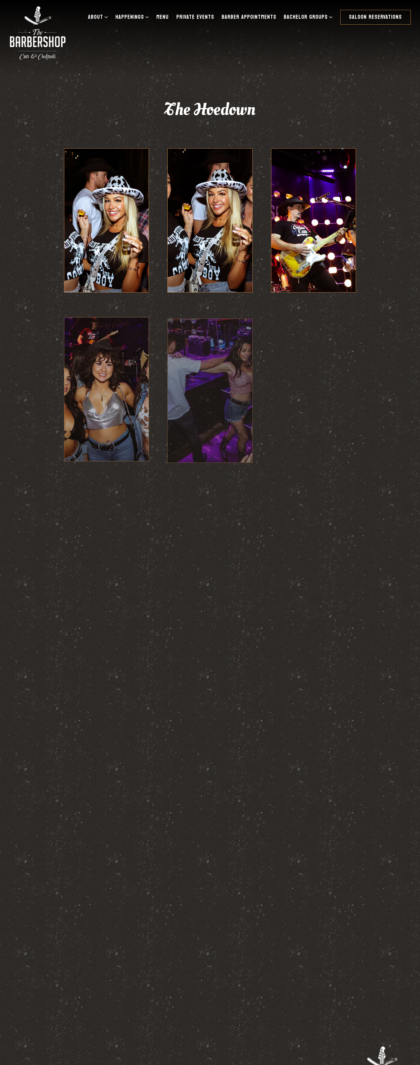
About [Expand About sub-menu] (99, 17)
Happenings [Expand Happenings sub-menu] (133, 17)
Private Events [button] (195, 17)
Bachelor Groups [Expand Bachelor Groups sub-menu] (309, 17)
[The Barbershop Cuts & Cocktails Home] (37, 32)
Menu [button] (162, 17)
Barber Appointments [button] (249, 17)
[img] (106, 220)
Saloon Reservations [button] (375, 17)
